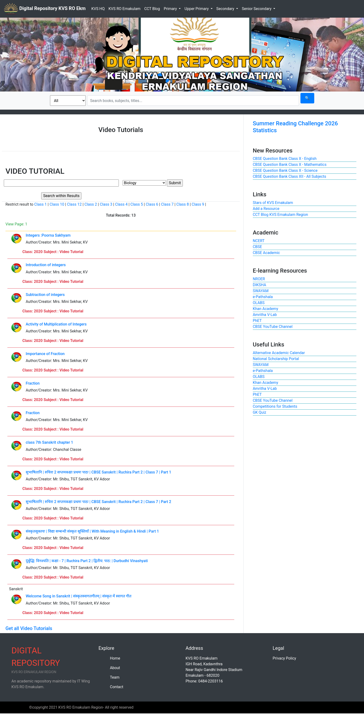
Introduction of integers (46, 265)
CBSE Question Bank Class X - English (285, 158)
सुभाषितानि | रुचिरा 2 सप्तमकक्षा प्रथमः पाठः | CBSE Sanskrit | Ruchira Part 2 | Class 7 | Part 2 (98, 501)
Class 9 (198, 204)
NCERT (259, 241)
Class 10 (57, 204)
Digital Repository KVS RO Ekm (45, 9)
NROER (259, 279)
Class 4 (121, 204)
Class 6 (152, 204)
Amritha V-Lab (265, 314)
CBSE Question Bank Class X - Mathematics (290, 164)
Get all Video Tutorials (28, 628)
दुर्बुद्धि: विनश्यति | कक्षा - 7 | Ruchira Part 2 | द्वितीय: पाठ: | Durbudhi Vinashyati (87, 561)
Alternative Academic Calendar (279, 353)
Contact (116, 687)
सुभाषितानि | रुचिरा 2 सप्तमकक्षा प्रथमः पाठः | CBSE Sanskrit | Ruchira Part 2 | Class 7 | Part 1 (98, 472)
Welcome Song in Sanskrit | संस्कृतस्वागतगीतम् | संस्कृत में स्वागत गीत (78, 596)
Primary (171, 8)
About (115, 668)
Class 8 (182, 204)
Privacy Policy (284, 658)
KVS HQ (98, 8)
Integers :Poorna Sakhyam (48, 235)
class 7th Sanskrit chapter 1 (49, 442)
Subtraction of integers (45, 294)
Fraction (33, 383)
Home (115, 658)
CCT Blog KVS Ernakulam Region (280, 214)
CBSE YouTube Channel (273, 326)
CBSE (257, 246)
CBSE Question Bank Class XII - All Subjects (289, 176)
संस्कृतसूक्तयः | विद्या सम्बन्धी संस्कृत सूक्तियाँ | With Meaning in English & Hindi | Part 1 (92, 531)
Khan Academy (265, 308)
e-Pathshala (263, 297)
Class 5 (136, 204)
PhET (257, 320)
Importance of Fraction (45, 353)
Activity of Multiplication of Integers (56, 324)
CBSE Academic (266, 252)
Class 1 (40, 204)
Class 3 (106, 204)
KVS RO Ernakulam (124, 8)
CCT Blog (152, 8)
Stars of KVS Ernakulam (273, 202)
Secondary (225, 8)
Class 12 (74, 204)
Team (115, 677)
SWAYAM (261, 291)
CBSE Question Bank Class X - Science (285, 170)
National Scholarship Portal (276, 358)
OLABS (259, 302)
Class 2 (91, 204)
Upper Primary (196, 8)
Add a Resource (266, 208)
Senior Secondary (257, 8)
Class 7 (167, 204)
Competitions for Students (275, 406)
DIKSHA (259, 285)
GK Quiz (259, 412)
